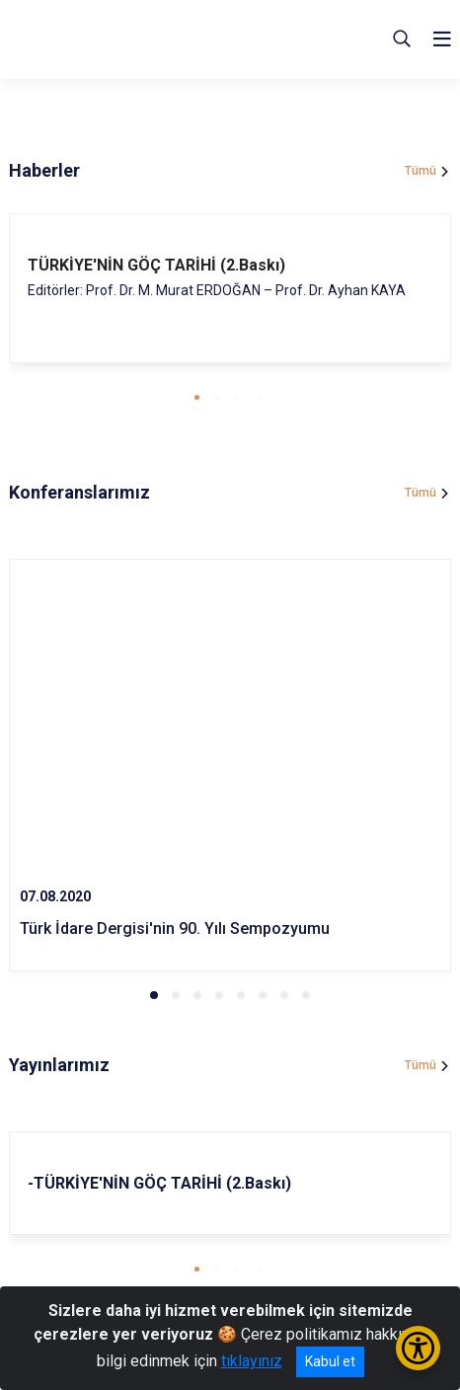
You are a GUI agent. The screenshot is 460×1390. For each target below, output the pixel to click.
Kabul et (330, 1361)
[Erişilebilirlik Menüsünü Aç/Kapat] (418, 1348)
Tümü (420, 171)
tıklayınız (251, 1360)
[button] (196, 397)
